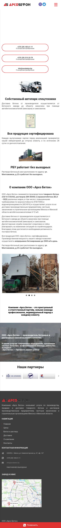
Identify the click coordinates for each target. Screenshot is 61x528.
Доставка (8, 435)
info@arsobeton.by (13, 463)
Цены (6, 428)
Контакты (8, 443)
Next (55, 273)
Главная (7, 424)
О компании (9, 439)
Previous (5, 273)
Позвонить (30, 525)
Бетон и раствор (11, 432)
